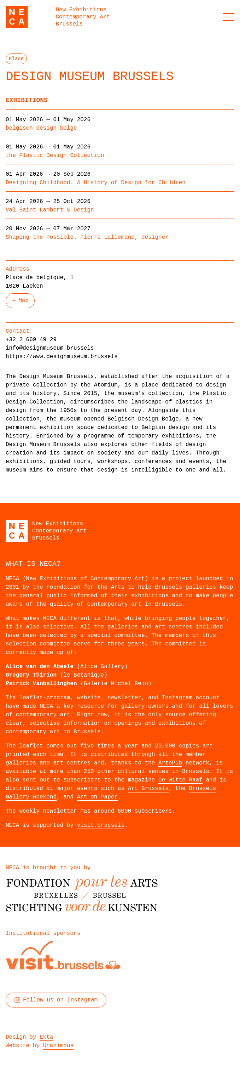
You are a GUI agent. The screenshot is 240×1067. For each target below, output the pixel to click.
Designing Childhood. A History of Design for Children (96, 183)
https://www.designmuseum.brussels (62, 357)
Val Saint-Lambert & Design (50, 210)
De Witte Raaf (180, 780)
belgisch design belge (41, 128)
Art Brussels (148, 788)
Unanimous (58, 1046)
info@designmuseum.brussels (50, 348)
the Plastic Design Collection (55, 155)
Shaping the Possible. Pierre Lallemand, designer (87, 237)
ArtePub (170, 763)
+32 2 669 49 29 (31, 340)
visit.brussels (100, 825)
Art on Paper (97, 797)
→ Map (20, 301)
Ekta (46, 1037)
